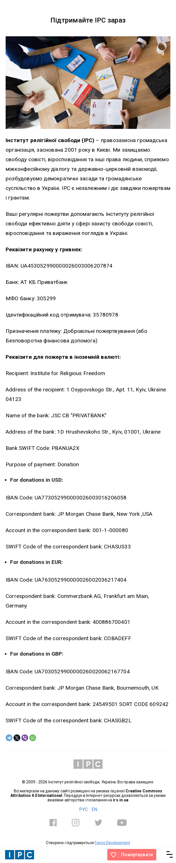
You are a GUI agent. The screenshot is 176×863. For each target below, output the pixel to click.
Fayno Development (112, 842)
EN (94, 809)
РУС (83, 809)
